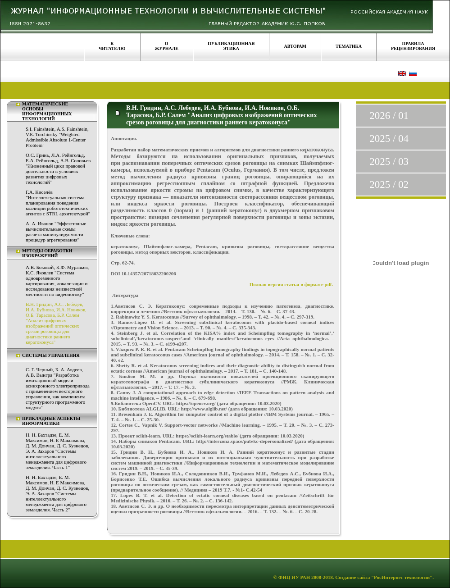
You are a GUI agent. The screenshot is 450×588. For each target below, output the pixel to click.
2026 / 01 (389, 115)
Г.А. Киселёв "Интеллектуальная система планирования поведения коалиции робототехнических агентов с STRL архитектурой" (58, 202)
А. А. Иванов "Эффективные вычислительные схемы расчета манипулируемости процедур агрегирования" (56, 231)
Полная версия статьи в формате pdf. (292, 284)
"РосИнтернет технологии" (401, 577)
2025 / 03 (389, 161)
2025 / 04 (389, 138)
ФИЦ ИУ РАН (294, 577)
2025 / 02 (389, 184)
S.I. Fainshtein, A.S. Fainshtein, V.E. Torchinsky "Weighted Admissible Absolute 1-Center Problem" (57, 137)
